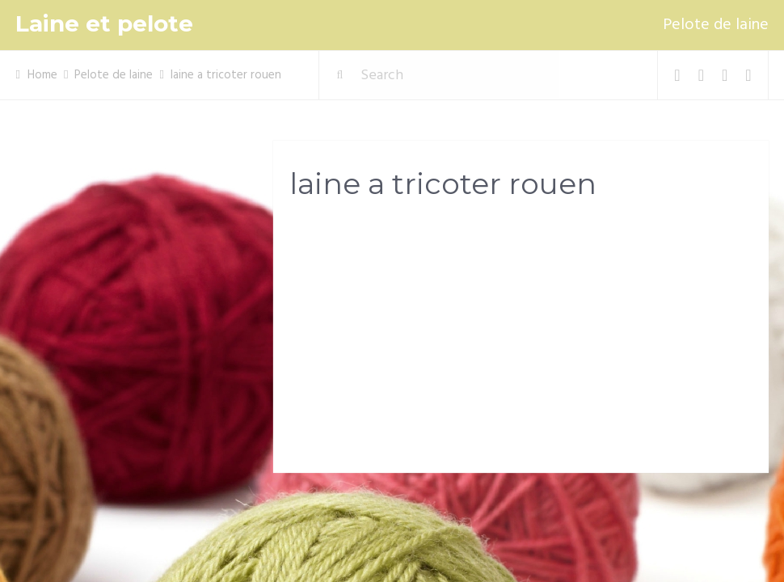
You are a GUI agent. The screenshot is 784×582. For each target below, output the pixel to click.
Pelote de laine (716, 25)
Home (42, 75)
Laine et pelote (104, 24)
